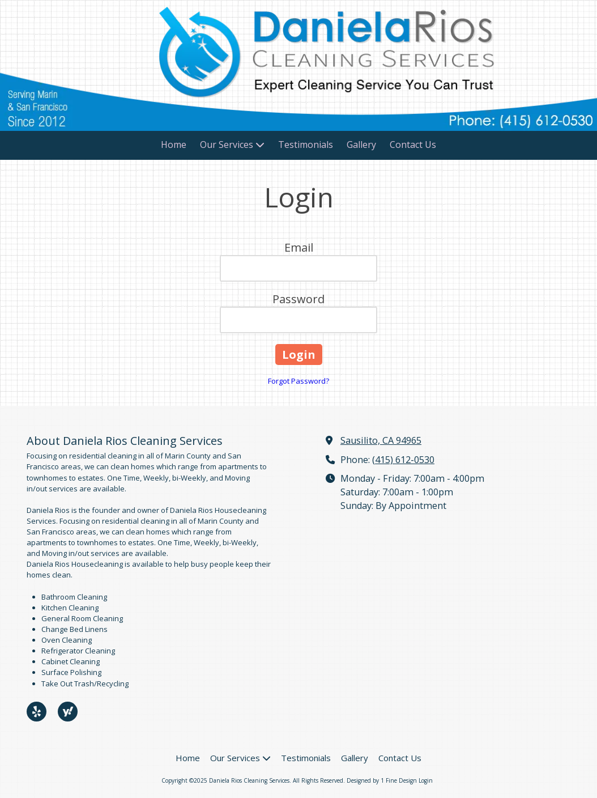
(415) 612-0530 (403, 459)
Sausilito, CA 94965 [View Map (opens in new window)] (380, 440)
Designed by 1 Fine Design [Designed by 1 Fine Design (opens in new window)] (382, 780)
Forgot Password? (298, 381)
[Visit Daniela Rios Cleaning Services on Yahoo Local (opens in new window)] (68, 711)
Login (426, 780)
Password (298, 299)
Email (298, 247)
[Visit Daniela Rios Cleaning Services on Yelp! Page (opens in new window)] (36, 711)
